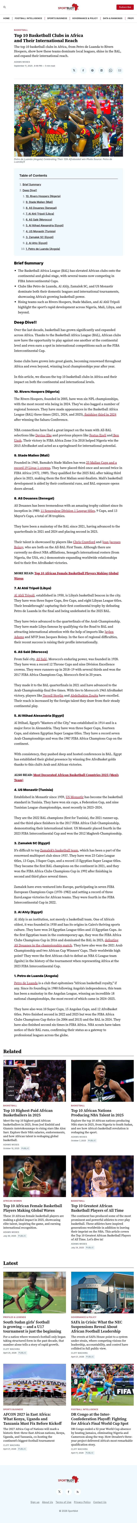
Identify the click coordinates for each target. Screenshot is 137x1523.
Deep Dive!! (30, 190)
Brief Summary (32, 184)
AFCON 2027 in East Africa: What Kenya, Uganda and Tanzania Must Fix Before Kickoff (32, 1419)
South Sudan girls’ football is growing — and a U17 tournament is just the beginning (32, 1326)
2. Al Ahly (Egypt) (37, 243)
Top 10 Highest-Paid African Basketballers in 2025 (28, 1113)
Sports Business (57, 18)
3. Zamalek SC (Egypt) (40, 237)
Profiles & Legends (14, 1317)
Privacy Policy (82, 1502)
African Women (12, 1201)
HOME (6, 18)
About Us (47, 1502)
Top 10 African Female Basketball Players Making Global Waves (32, 1208)
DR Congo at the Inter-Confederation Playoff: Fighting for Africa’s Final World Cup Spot (100, 1419)
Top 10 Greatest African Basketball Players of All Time (97, 1208)
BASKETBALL (21, 30)
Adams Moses (22, 62)
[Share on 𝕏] (74, 70)
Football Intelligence (28, 18)
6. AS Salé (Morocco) (39, 219)
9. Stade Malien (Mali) (39, 202)
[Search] (4, 7)
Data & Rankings (112, 18)
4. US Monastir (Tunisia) (41, 231)
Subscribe (125, 7)
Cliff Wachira (11, 1349)
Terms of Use (63, 1502)
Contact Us (100, 1502)
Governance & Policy (85, 18)
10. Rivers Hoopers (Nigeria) (43, 196)
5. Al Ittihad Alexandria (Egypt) (45, 225)
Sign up (35, 1502)
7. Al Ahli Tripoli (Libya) (40, 213)
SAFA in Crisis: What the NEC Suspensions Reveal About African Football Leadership (96, 1326)
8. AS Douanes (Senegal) (41, 207)
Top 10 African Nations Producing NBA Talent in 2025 (97, 1113)
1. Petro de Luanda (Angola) (43, 248)
